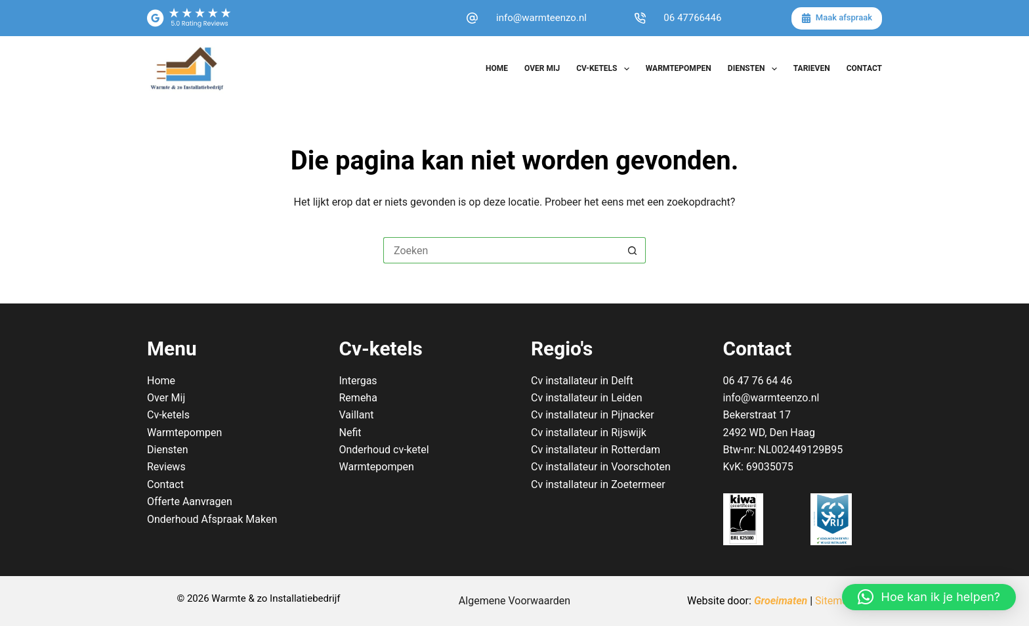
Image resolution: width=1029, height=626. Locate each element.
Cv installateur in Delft (582, 380)
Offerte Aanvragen (189, 501)
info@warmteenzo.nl (541, 18)
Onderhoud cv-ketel (384, 449)
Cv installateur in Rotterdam (595, 449)
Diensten (755, 69)
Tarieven (811, 68)
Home (497, 68)
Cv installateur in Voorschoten (601, 466)
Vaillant (356, 415)
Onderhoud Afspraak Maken (212, 519)
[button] (929, 597)
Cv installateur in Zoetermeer (598, 484)
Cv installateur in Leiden (586, 397)
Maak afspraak (836, 17)
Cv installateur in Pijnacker (592, 415)
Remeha (358, 397)
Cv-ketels (605, 69)
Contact (864, 68)
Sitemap (834, 600)
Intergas (358, 380)
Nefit (350, 432)
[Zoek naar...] (501, 250)
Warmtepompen (678, 68)
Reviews (166, 466)
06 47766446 (692, 18)
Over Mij (542, 68)
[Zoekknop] (633, 250)
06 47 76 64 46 (758, 380)
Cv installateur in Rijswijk (588, 432)
